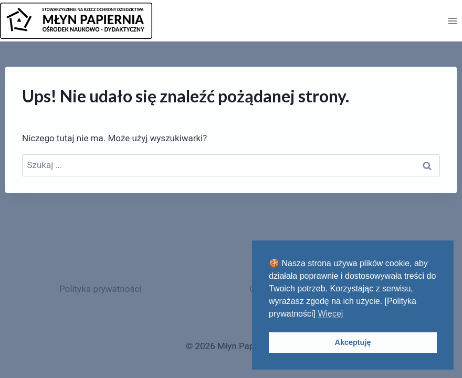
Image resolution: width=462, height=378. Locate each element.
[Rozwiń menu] (452, 21)
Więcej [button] (330, 313)
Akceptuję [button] (353, 342)
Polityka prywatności (100, 289)
